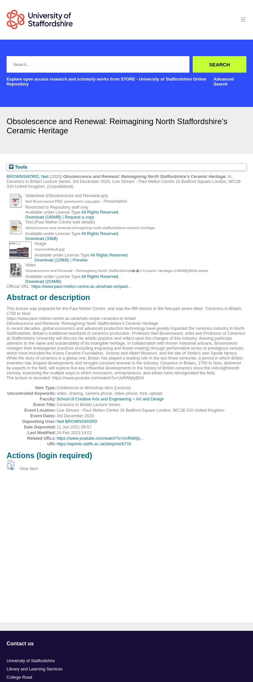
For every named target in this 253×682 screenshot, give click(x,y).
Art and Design (150, 398)
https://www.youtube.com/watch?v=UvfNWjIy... (100, 438)
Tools (18, 167)
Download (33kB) (41, 238)
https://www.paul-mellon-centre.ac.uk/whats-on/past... (81, 286)
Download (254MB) (43, 281)
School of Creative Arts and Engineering (94, 398)
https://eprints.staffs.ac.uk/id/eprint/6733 (94, 443)
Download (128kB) (52, 259)
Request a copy (79, 217)
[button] (10, 465)
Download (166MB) (43, 217)
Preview (80, 259)
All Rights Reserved (99, 212)
